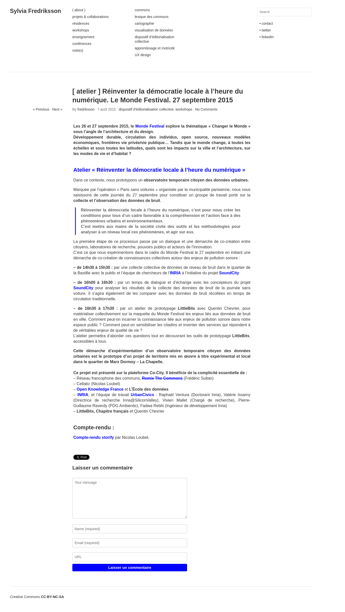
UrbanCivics (143, 395)
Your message (129, 498)
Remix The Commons (162, 378)
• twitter (265, 30)
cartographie (144, 23)
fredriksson (85, 109)
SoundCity (229, 273)
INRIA (175, 273)
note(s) (77, 50)
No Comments (206, 109)
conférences (81, 44)
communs (142, 10)
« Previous (41, 109)
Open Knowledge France (100, 389)
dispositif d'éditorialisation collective (146, 109)
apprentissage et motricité (155, 48)
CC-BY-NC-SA (52, 597)
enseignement (83, 37)
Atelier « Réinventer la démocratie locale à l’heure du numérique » (159, 170)
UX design (143, 55)
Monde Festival (149, 126)
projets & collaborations (90, 17)
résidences (80, 23)
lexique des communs (151, 17)
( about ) (78, 10)
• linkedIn (266, 37)
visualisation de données (154, 30)
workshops (80, 30)
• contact (266, 23)
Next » (57, 109)
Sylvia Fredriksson (35, 11)
